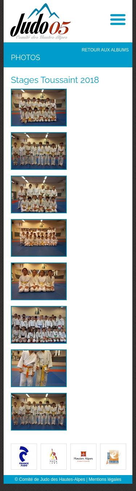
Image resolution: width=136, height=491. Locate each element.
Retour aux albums (105, 50)
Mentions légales (105, 479)
